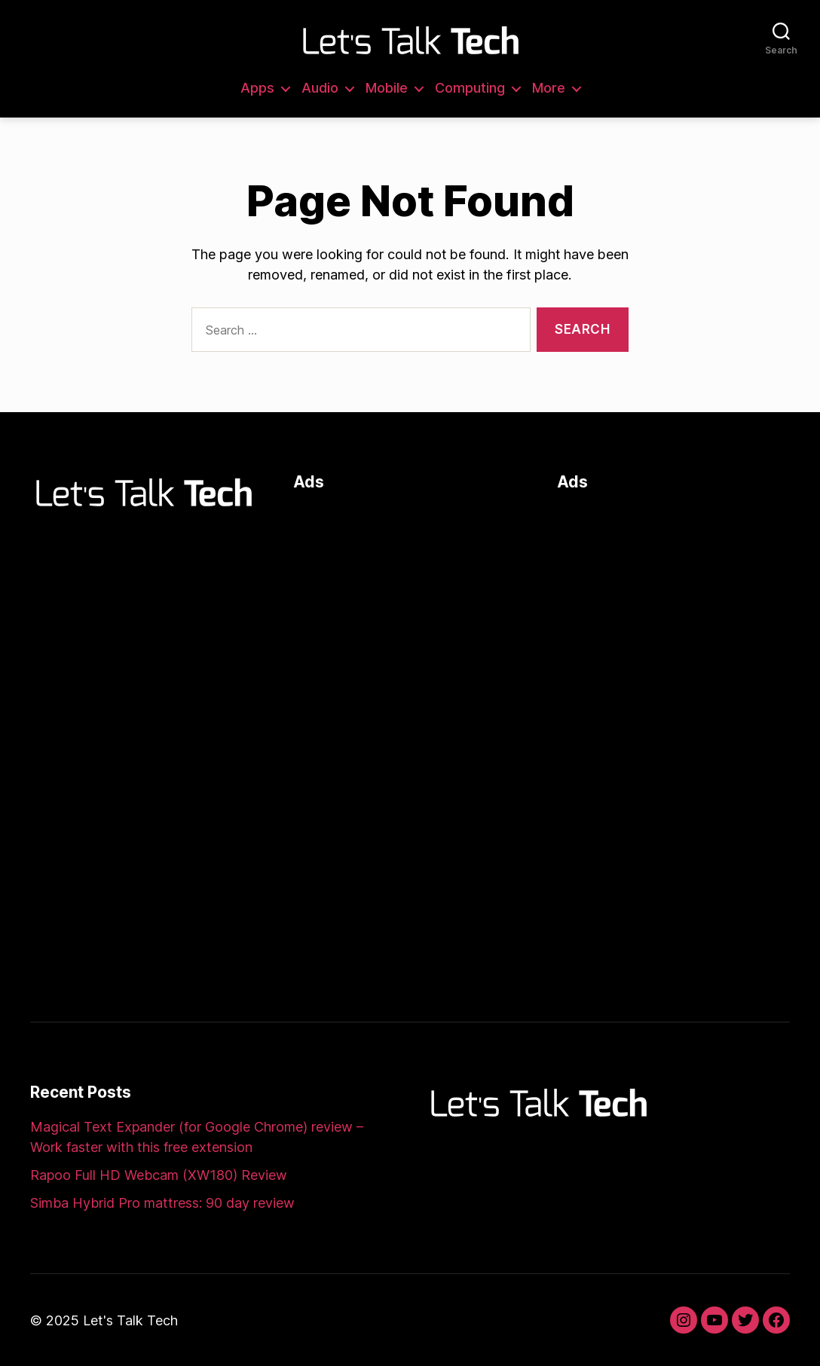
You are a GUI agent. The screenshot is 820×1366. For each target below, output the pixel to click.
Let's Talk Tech (130, 1320)
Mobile (387, 88)
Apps (257, 88)
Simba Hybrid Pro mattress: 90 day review (162, 1203)
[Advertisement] (409, 600)
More (548, 88)
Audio (319, 88)
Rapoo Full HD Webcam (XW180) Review (158, 1175)
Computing (470, 88)
